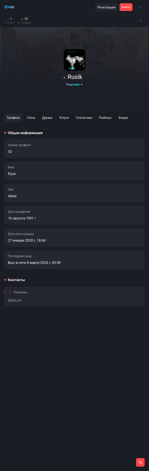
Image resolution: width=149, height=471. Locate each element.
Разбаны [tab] (105, 117)
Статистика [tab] (84, 117)
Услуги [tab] (64, 117)
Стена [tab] (31, 117)
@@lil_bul (14, 300)
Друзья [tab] (47, 117)
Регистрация (106, 7)
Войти (126, 7)
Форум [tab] (123, 117)
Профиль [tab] (13, 117)
